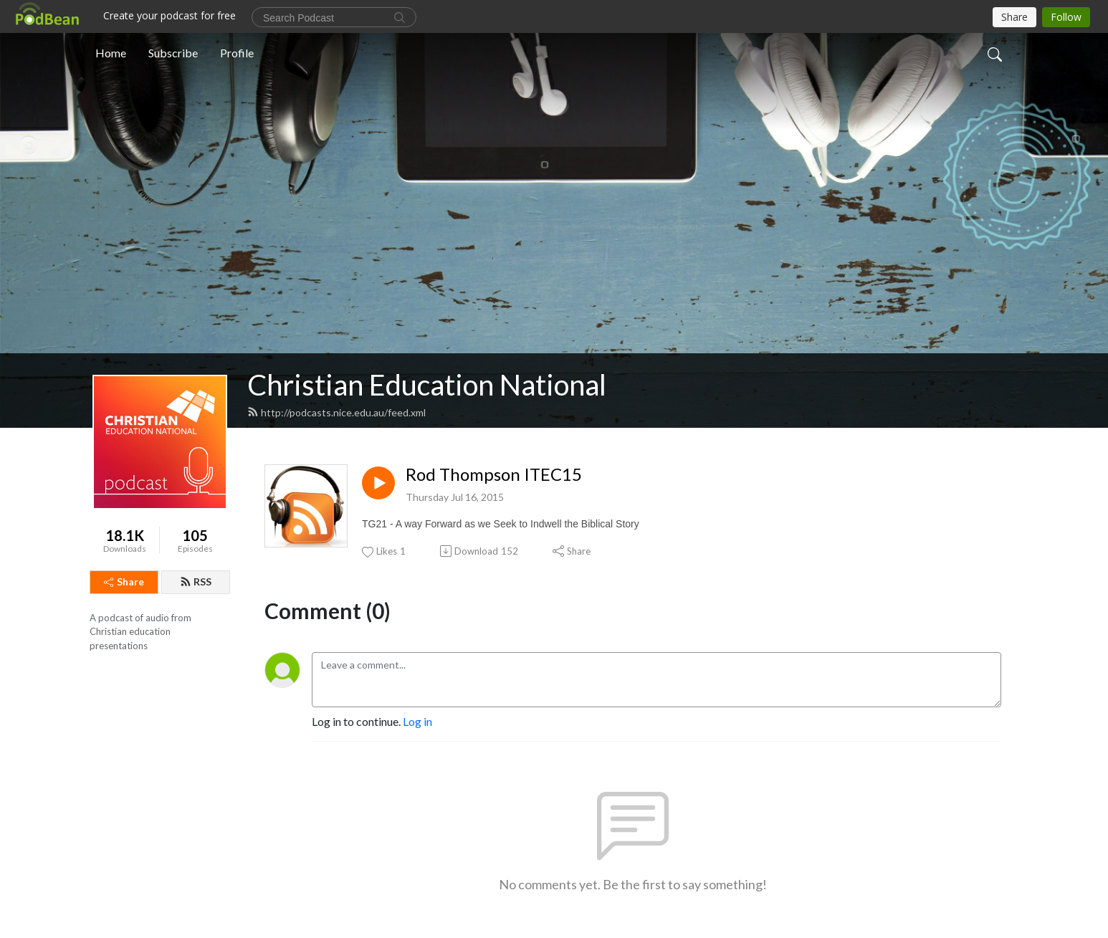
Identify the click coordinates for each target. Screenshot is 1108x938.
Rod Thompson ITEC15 (494, 474)
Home (110, 52)
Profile (237, 52)
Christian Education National (426, 385)
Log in (417, 721)
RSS (195, 581)
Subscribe (173, 52)
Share (124, 581)
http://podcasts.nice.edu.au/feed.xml (336, 412)
